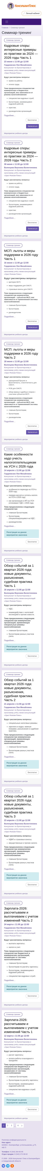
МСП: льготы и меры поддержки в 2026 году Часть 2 (21, 353)
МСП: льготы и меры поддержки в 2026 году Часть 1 (21, 255)
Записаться (32, 126)
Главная (5, 28)
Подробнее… (9, 115)
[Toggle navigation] (7, 22)
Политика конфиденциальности (14, 1140)
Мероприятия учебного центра (16, 133)
